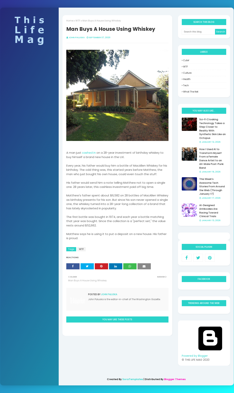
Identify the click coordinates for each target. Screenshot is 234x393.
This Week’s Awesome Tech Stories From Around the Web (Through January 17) (212, 186)
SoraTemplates (132, 379)
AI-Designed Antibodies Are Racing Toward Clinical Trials (208, 210)
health (187, 79)
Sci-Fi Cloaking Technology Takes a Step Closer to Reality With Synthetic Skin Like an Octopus (212, 129)
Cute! (186, 60)
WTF (77, 20)
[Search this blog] (198, 32)
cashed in (89, 153)
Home (69, 20)
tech (186, 85)
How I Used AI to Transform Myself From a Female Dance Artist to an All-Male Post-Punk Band (211, 158)
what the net (190, 91)
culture (187, 72)
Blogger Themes (175, 379)
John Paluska (77, 37)
